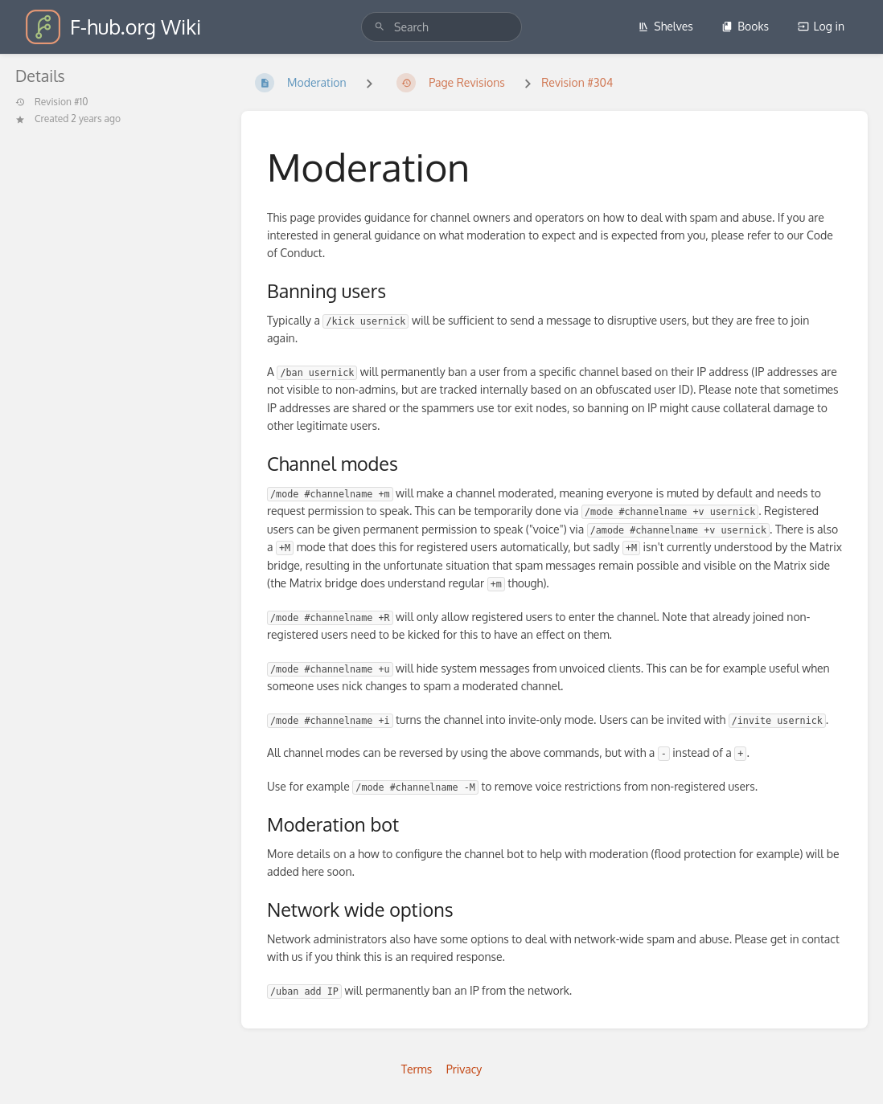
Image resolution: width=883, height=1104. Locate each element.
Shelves (665, 26)
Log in (821, 26)
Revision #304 (577, 82)
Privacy (464, 1069)
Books (745, 26)
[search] (441, 27)
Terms (417, 1069)
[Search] (379, 27)
